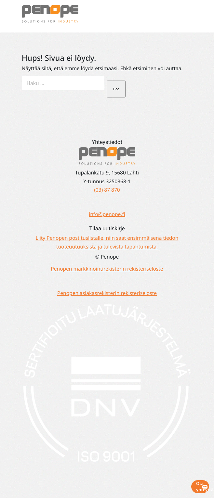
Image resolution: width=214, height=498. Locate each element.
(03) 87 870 (107, 189)
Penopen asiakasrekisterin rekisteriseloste (107, 293)
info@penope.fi (107, 214)
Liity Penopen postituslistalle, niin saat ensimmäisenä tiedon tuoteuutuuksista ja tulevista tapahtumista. (107, 241)
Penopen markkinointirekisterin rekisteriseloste (107, 268)
